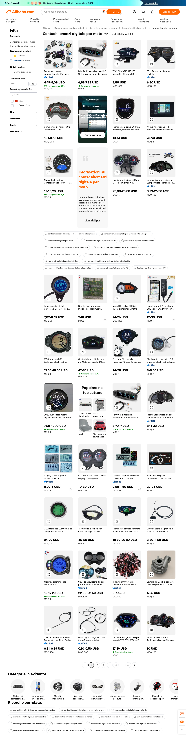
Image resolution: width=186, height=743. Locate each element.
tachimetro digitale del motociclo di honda (72, 717)
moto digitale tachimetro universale (27, 723)
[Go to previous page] (85, 665)
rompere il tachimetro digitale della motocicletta (107, 261)
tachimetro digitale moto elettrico (61, 261)
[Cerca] (113, 11)
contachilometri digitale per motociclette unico (32, 710)
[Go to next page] (134, 665)
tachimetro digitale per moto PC (112, 268)
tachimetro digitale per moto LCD (61, 240)
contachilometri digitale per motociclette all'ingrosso (70, 234)
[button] (103, 12)
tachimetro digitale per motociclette (66, 730)
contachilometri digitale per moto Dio (129, 710)
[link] (182, 714)
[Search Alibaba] (71, 11)
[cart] (144, 12)
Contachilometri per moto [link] (164, 28)
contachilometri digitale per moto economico (66, 247)
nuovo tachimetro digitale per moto (62, 254)
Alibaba (46, 28)
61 (128, 665)
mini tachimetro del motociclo (113, 717)
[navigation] (23, 347)
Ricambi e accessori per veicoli (69, 28)
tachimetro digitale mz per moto (66, 723)
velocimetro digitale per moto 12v (142, 723)
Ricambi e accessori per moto (103, 28)
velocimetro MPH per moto (138, 254)
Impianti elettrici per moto (134, 28)
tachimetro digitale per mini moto (137, 240)
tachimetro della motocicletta (145, 730)
